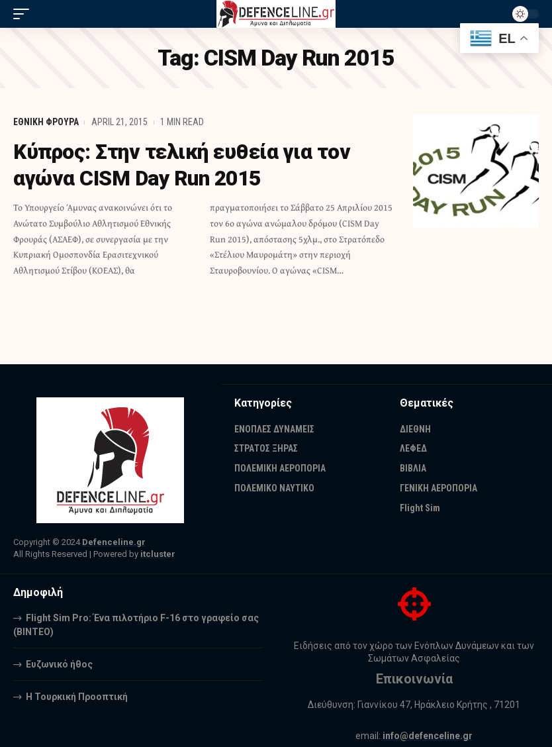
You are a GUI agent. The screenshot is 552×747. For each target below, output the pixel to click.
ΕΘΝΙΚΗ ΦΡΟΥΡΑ (46, 122)
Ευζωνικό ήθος (59, 664)
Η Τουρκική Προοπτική (77, 696)
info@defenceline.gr (428, 735)
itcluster (157, 554)
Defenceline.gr (114, 542)
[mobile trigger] (24, 14)
